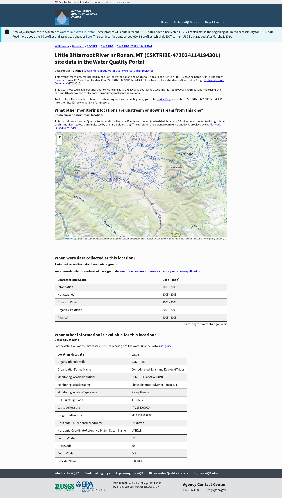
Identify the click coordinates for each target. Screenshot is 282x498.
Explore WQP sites (206, 473)
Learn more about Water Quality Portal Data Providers (118, 70)
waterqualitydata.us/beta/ (77, 32)
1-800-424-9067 (192, 490)
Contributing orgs (97, 473)
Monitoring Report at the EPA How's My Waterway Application (160, 271)
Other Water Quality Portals (168, 473)
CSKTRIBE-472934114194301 (134, 46)
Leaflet (70, 238)
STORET (92, 46)
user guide (165, 346)
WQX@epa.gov (216, 490)
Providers (78, 46)
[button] (59, 137)
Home (164, 22)
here (89, 37)
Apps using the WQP (129, 473)
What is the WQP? (67, 473)
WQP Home (62, 46)
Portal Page (164, 99)
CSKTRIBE (107, 46)
